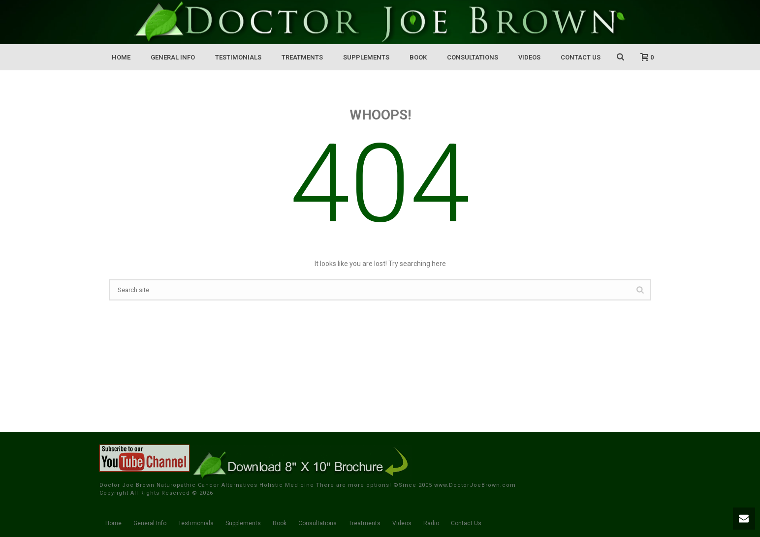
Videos (529, 57)
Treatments (302, 57)
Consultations (472, 57)
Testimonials (238, 57)
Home (121, 57)
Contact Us (581, 57)
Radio (431, 523)
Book (418, 57)
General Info (173, 57)
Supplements (366, 57)
